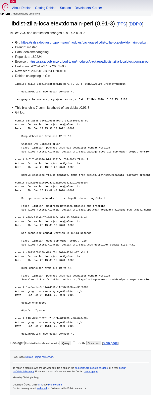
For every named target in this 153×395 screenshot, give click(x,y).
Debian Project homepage (39, 357)
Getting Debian (45, 8)
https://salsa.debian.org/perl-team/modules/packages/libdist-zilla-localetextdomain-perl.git (84, 42)
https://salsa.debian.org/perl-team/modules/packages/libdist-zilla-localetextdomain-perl (89, 61)
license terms (55, 384)
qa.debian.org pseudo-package (91, 368)
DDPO (136, 23)
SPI (40, 384)
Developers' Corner (88, 8)
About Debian (21, 8)
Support (65, 8)
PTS (122, 23)
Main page (110, 343)
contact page (91, 371)
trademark (42, 388)
